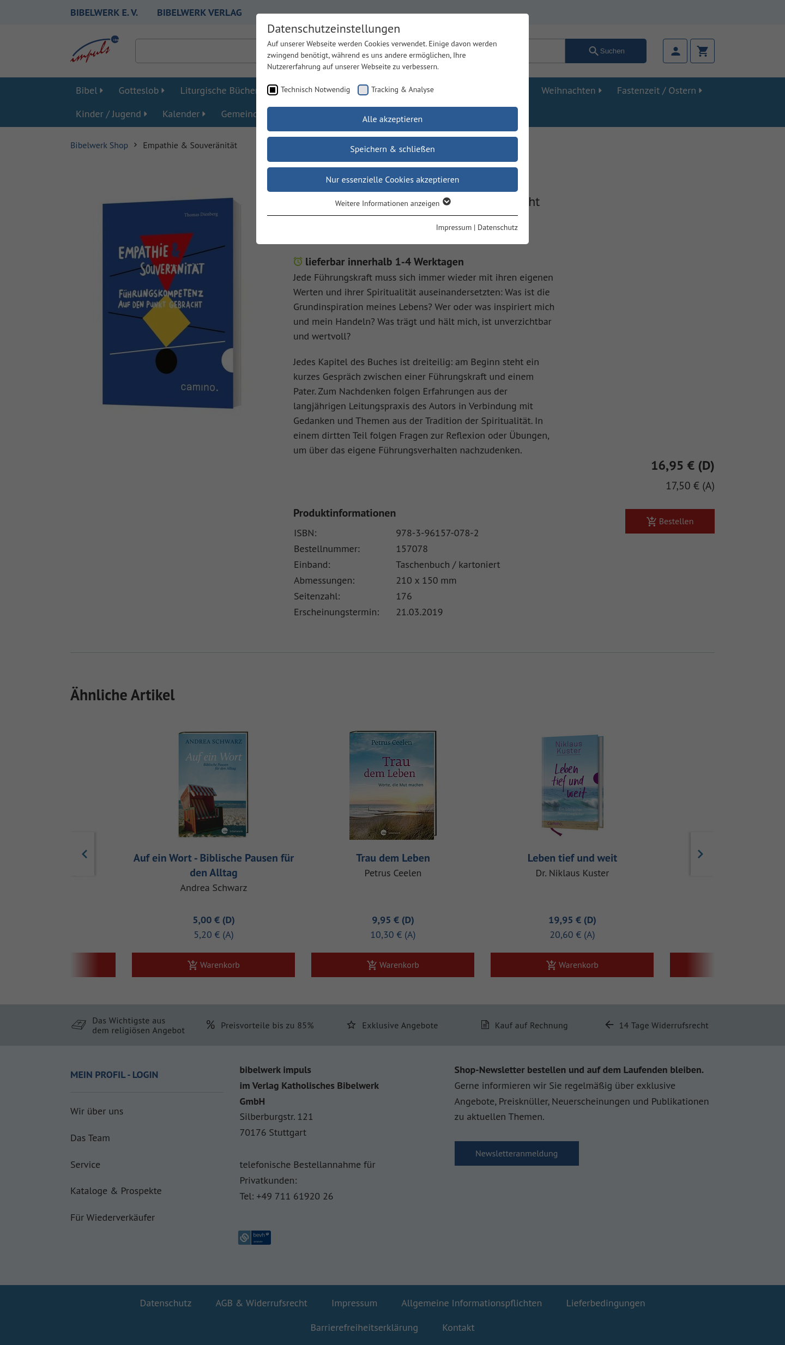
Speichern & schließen (392, 148)
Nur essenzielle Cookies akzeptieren (392, 179)
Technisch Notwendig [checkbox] (315, 89)
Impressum (454, 227)
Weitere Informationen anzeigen (392, 203)
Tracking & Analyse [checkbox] (402, 89)
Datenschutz (498, 227)
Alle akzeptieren (393, 118)
